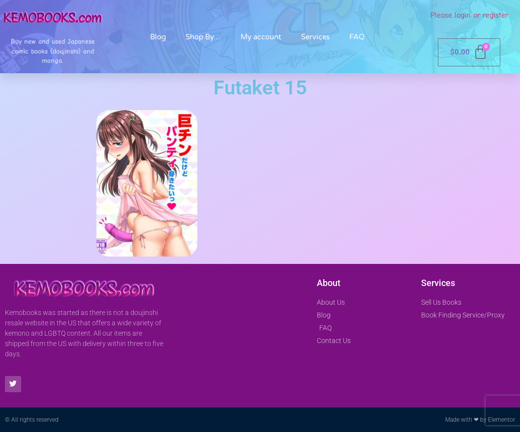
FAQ (357, 36)
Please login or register (469, 15)
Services (315, 36)
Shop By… (203, 36)
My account (261, 36)
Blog (158, 36)
